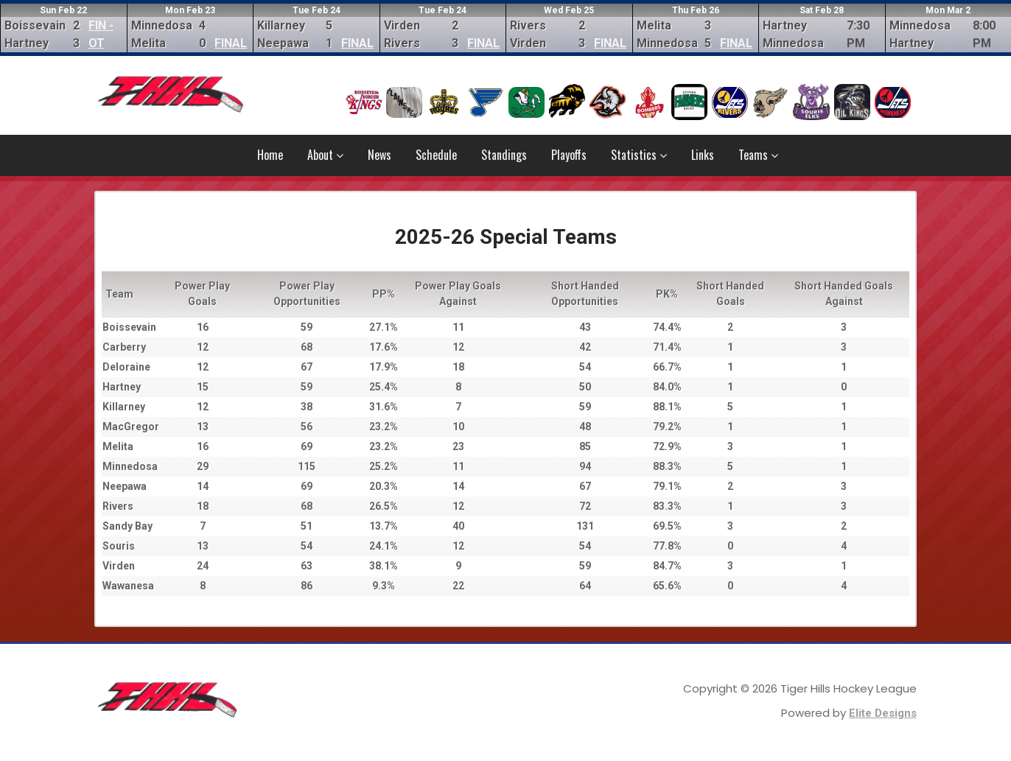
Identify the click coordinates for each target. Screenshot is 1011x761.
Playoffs (569, 155)
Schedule (436, 155)
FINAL (230, 43)
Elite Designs (883, 713)
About (325, 155)
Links (702, 155)
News (379, 155)
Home (270, 155)
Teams (758, 155)
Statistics (639, 155)
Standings (504, 155)
